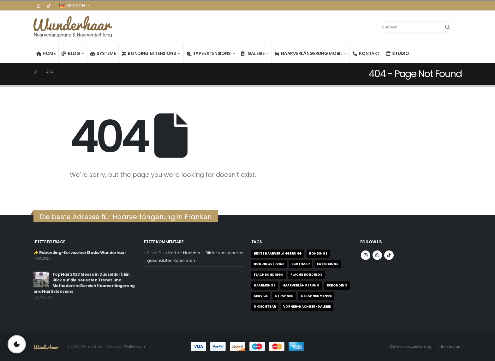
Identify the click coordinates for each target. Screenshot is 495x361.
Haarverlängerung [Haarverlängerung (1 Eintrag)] (301, 285)
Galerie (253, 53)
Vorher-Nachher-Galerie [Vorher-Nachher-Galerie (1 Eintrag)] (307, 306)
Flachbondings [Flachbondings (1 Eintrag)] (268, 274)
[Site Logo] (72, 27)
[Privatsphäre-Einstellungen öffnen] (17, 344)
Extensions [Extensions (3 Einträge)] (327, 264)
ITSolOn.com (134, 346)
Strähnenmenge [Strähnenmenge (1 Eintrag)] (316, 295)
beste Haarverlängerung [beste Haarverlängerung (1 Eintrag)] (278, 253)
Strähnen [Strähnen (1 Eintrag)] (284, 295)
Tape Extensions (209, 53)
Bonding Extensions (149, 53)
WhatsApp (377, 255)
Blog (71, 53)
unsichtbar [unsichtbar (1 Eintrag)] (265, 306)
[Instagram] (38, 5)
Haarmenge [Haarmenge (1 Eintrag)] (264, 285)
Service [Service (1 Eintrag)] (261, 295)
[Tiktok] (48, 5)
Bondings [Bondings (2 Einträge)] (318, 253)
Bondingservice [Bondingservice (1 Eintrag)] (269, 264)
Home (46, 53)
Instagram (365, 255)
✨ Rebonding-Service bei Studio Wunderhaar (79, 252)
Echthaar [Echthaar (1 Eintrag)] (300, 264)
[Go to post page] (41, 279)
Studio (397, 53)
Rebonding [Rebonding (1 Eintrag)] (337, 285)
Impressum (451, 346)
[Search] (447, 27)
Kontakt (366, 53)
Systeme (103, 53)
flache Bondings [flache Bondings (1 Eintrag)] (306, 274)
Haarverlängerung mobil (308, 53)
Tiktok (389, 255)
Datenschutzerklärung (411, 346)
